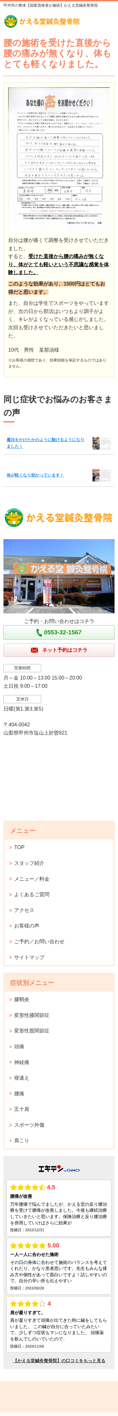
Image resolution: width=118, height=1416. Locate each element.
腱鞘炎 (21, 999)
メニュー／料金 (31, 879)
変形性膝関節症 (31, 1015)
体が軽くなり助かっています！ (35, 475)
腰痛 (19, 1093)
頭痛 (19, 1046)
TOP (19, 847)
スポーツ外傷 (29, 1125)
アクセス (24, 910)
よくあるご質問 (31, 894)
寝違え (21, 1077)
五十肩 (21, 1109)
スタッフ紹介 (29, 863)
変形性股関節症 (31, 1030)
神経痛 (21, 1062)
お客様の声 (26, 925)
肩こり (21, 1140)
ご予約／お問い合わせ (39, 941)
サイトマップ (29, 957)
